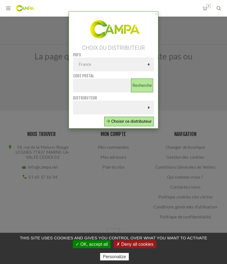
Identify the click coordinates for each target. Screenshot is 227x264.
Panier (208, 6)
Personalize (114, 256)
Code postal (83, 76)
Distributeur (85, 98)
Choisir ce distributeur (128, 121)
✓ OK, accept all (92, 244)
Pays (77, 54)
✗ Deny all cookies (134, 244)
